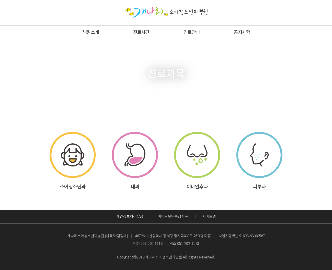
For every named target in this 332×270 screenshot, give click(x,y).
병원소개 (91, 32)
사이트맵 (209, 216)
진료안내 (192, 32)
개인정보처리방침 (129, 216)
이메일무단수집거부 (173, 216)
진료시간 (141, 32)
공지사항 (242, 32)
